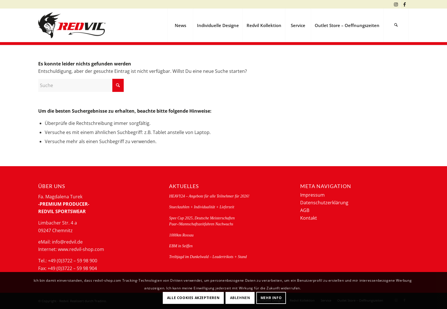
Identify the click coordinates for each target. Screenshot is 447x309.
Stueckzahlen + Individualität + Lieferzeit (201, 207)
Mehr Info (271, 297)
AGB (304, 210)
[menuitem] (180, 25)
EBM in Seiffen (180, 246)
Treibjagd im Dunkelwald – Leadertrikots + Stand (208, 257)
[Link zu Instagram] (396, 4)
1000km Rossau (181, 235)
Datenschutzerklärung (324, 202)
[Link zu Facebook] (404, 4)
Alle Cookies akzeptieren (193, 297)
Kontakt (308, 218)
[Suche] (396, 25)
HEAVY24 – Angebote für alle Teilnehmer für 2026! (209, 196)
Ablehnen (240, 297)
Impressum (312, 195)
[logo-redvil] (71, 25)
